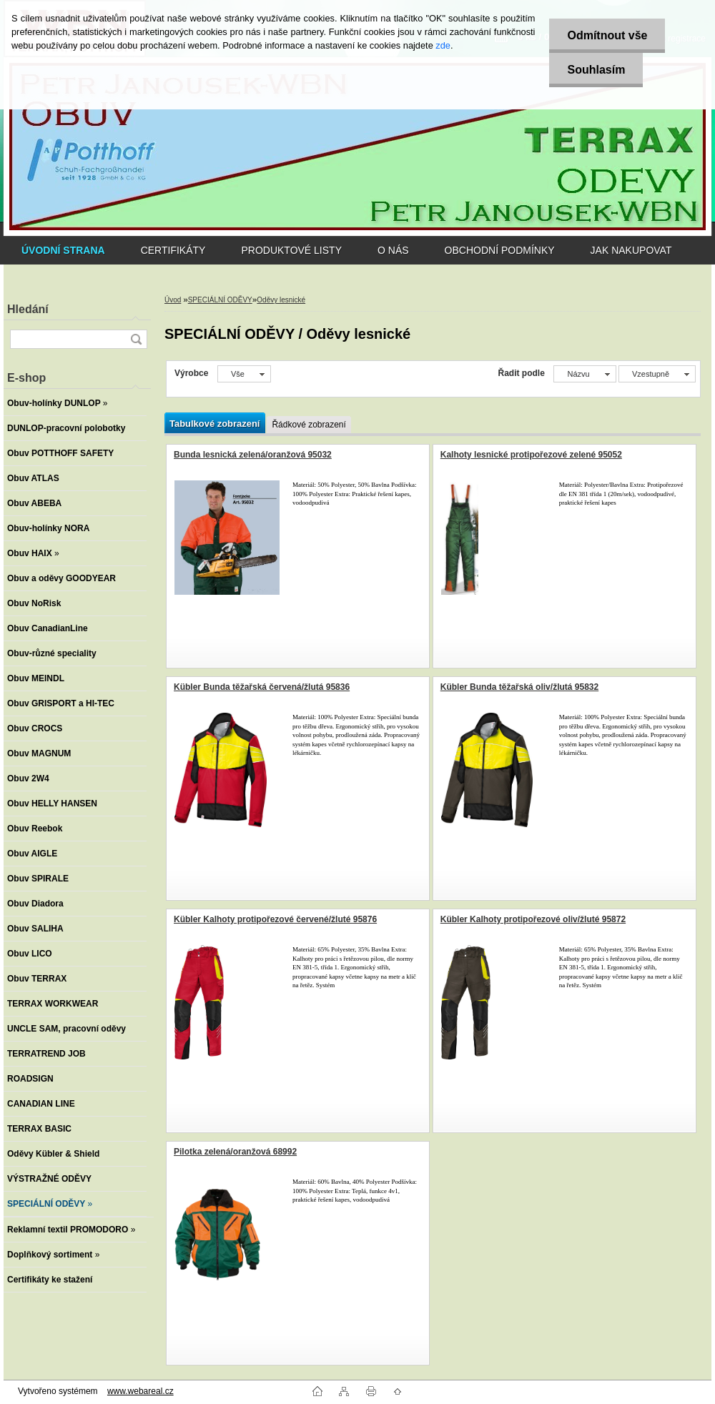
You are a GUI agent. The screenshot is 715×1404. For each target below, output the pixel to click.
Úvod (172, 300)
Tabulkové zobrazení (214, 423)
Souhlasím (596, 70)
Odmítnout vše (607, 35)
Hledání (28, 309)
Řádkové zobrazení (308, 425)
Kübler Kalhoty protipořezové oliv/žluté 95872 (533, 919)
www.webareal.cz (140, 1391)
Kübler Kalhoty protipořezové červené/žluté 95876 (275, 919)
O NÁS (393, 250)
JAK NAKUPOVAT (631, 250)
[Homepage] (63, 250)
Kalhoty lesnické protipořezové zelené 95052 (531, 455)
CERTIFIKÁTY (173, 250)
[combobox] (584, 373)
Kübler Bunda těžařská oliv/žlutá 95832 (519, 687)
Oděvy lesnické (281, 300)
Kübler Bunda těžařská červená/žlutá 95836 (262, 687)
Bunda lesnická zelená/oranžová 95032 (253, 455)
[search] (136, 339)
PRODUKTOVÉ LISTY (291, 250)
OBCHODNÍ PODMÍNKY (500, 250)
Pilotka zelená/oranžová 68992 (235, 1152)
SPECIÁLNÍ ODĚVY (220, 300)
